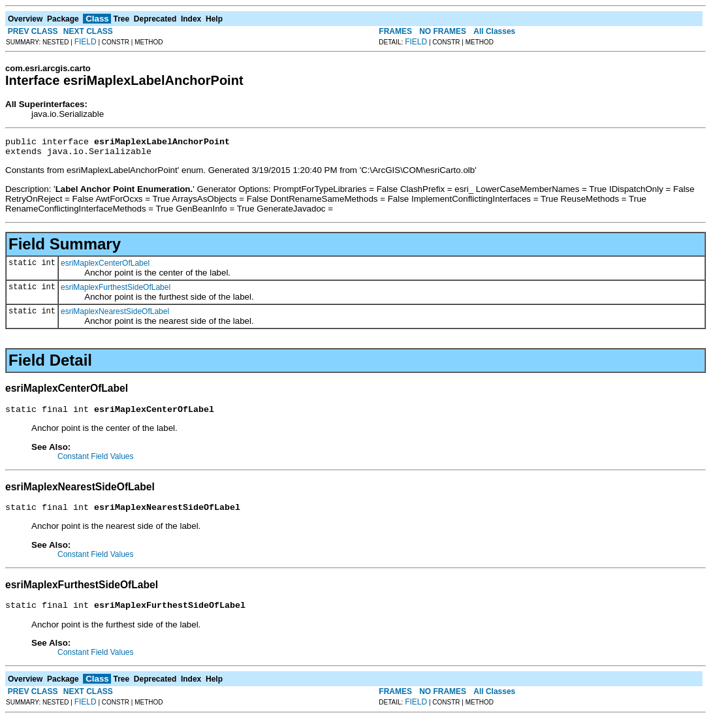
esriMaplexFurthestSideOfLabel (115, 291)
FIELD (85, 41)
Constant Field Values (95, 462)
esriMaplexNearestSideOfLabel (115, 315)
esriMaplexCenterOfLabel (105, 267)
